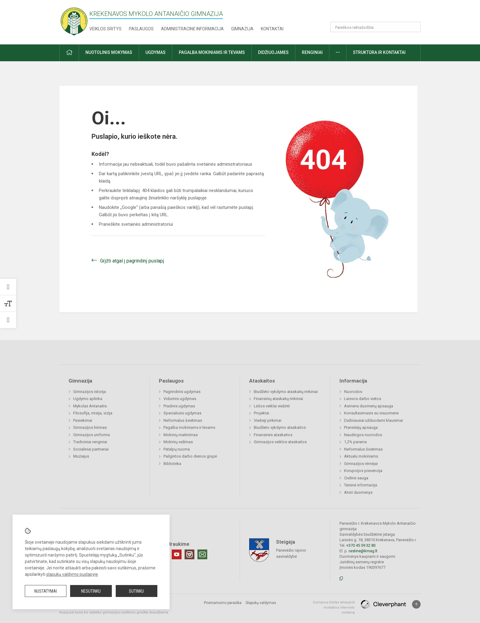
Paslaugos (141, 28)
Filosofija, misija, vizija (92, 413)
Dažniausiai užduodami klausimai (373, 420)
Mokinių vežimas (178, 442)
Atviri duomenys (358, 492)
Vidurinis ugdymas (179, 398)
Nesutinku (91, 591)
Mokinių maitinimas (180, 434)
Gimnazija (242, 28)
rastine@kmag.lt (363, 551)
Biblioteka (172, 463)
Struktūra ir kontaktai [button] (379, 52)
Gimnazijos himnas (90, 427)
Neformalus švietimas (182, 420)
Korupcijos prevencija (363, 470)
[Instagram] (189, 554)
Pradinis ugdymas (179, 406)
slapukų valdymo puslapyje (72, 574)
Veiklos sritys (105, 28)
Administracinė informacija (192, 28)
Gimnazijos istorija (89, 391)
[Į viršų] (416, 604)
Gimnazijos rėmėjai (361, 463)
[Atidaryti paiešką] (414, 27)
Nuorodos (353, 391)
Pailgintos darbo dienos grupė (190, 456)
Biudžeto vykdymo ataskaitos (280, 427)
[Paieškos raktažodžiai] (375, 27)
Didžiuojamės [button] (273, 52)
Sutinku (136, 591)
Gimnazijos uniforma (91, 434)
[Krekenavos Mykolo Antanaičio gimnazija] (74, 21)
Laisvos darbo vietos (362, 398)
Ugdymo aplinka (87, 398)
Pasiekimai (82, 420)
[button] (379, 13)
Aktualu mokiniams (361, 456)
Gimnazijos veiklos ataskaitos (280, 442)
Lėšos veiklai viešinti (272, 406)
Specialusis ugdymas (182, 413)
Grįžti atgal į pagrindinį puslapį (132, 261)
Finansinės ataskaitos (273, 434)
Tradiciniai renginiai (90, 442)
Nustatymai (45, 591)
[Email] (202, 554)
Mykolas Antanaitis (90, 406)
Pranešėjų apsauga (361, 427)
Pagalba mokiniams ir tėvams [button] (212, 52)
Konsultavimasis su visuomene (371, 413)
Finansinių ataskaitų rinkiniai (278, 398)
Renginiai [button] (312, 52)
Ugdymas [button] (155, 52)
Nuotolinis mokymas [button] (108, 52)
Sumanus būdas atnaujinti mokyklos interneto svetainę (334, 607)
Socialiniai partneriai (91, 449)
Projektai (261, 413)
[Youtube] (177, 554)
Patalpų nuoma (176, 449)
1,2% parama (355, 442)
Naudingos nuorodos (363, 434)
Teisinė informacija (360, 485)
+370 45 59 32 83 (361, 545)
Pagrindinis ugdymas (182, 391)
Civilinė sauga (356, 478)
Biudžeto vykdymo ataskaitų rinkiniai (286, 391)
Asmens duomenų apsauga (368, 406)
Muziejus (81, 456)
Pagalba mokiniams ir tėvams (189, 427)
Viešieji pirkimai (267, 420)
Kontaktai (272, 28)
